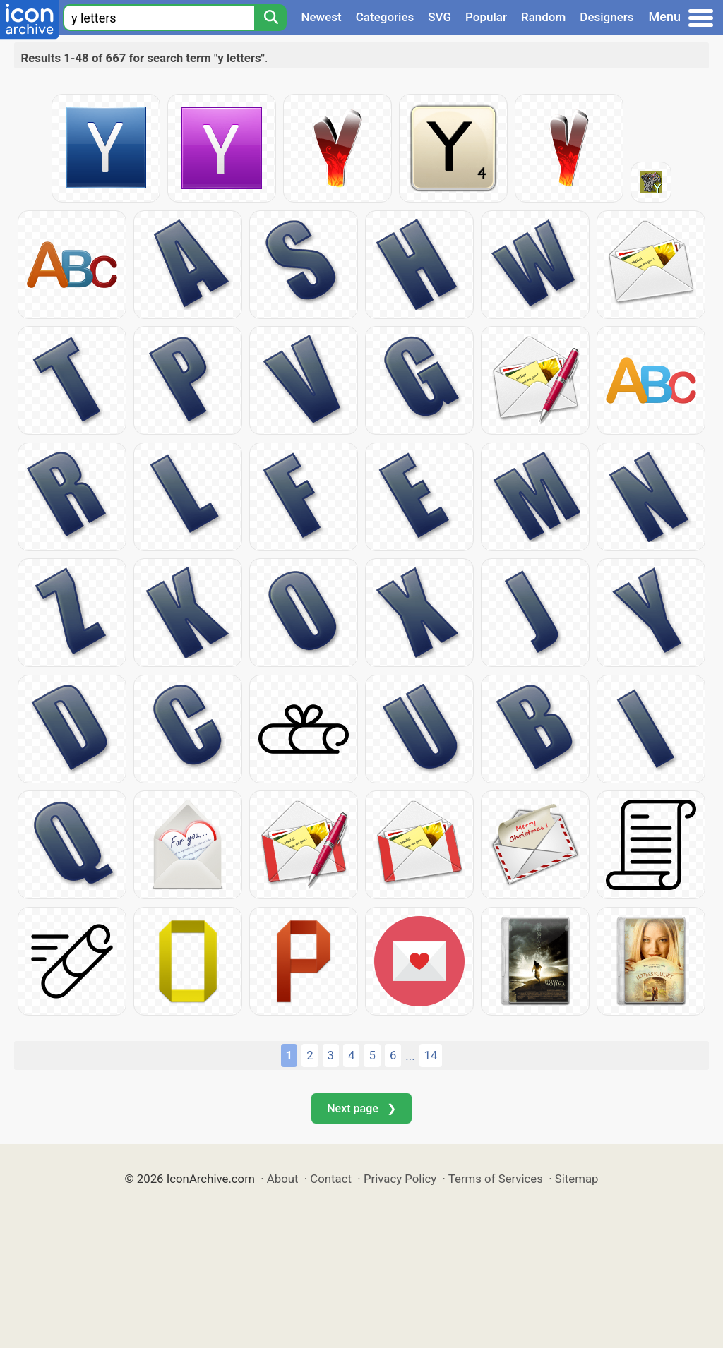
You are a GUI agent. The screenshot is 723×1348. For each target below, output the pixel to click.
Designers (606, 17)
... (409, 1056)
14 (431, 1055)
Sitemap (577, 1179)
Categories (385, 17)
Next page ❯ (361, 1108)
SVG (439, 17)
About (283, 1179)
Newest (321, 17)
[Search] (270, 17)
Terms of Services (495, 1179)
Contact (331, 1179)
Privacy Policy (400, 1179)
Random (543, 17)
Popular (486, 17)
